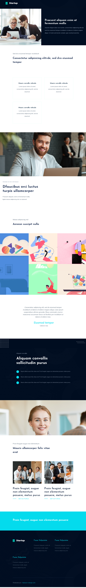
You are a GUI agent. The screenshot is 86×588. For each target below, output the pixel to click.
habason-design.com (28, 583)
